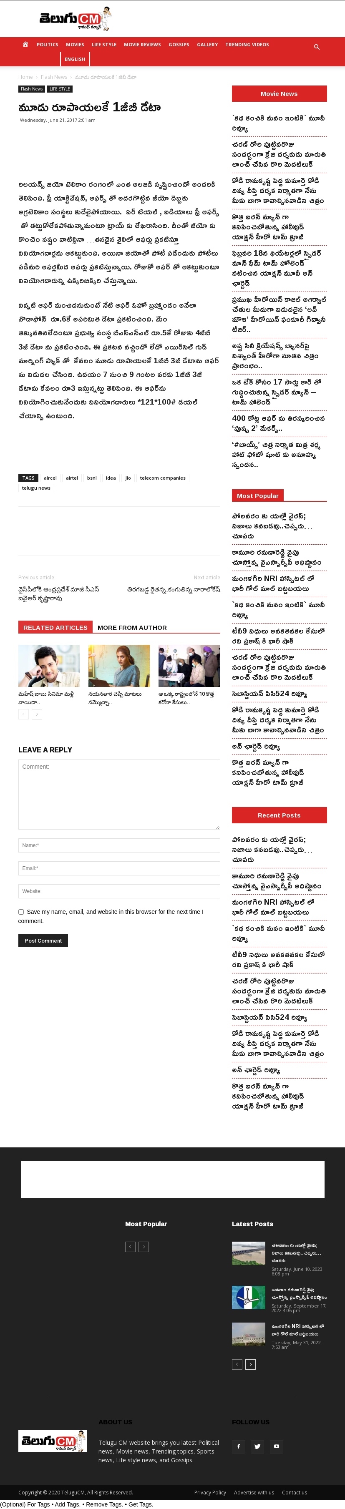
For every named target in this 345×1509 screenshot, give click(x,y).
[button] (317, 47)
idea (111, 478)
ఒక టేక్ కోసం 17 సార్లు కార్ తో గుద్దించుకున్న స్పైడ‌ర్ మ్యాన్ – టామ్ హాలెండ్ (276, 391)
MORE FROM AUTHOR (132, 627)
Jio (128, 478)
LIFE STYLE (104, 44)
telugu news (36, 488)
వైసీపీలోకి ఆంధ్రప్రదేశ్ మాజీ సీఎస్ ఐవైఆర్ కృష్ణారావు (58, 594)
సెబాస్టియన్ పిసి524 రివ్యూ (269, 693)
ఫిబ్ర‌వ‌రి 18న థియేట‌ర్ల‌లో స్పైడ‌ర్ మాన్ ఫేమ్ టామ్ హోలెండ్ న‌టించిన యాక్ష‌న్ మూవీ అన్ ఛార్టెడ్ (276, 267)
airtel (72, 478)
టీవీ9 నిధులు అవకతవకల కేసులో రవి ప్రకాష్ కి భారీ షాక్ (278, 635)
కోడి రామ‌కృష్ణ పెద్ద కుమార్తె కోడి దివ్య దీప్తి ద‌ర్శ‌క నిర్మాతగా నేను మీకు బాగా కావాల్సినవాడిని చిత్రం (278, 190)
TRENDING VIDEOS (247, 44)
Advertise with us (254, 1492)
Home (25, 76)
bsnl (92, 478)
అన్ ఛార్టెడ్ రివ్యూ (256, 745)
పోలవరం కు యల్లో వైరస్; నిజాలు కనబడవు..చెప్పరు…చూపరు (272, 525)
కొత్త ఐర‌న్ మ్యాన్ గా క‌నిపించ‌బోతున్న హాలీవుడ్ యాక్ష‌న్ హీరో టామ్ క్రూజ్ (268, 226)
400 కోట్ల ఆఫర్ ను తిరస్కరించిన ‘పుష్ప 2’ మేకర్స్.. (278, 422)
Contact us (294, 1492)
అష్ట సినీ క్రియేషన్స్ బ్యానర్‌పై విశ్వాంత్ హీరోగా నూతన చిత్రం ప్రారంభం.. (275, 355)
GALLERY (207, 44)
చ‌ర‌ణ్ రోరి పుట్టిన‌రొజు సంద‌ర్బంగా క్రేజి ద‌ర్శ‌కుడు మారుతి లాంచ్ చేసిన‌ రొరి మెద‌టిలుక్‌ (279, 153)
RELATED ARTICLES (55, 627)
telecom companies (163, 478)
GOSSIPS (179, 44)
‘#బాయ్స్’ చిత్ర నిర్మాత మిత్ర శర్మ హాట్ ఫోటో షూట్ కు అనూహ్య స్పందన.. (276, 454)
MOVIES (75, 44)
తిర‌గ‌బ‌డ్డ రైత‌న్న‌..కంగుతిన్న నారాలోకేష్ (173, 589)
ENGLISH (75, 59)
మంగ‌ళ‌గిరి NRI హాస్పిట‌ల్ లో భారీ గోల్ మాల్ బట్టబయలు (273, 583)
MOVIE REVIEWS (142, 44)
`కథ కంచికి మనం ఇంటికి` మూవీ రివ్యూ (278, 122)
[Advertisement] (229, 18)
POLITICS (47, 44)
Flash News (54, 76)
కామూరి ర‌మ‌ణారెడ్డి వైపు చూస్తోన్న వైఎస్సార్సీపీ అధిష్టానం (277, 556)
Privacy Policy (210, 1492)
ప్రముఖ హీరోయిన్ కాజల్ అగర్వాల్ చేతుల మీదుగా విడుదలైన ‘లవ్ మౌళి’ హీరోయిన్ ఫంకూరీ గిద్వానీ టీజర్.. (279, 314)
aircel (50, 478)
